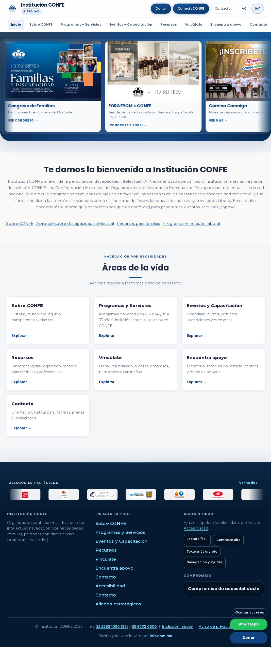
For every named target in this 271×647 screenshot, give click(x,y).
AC (244, 8)
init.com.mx (161, 636)
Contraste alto (228, 540)
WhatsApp (248, 624)
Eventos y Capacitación (130, 24)
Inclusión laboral (177, 626)
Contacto (223, 8)
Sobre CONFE (40, 24)
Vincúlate (193, 24)
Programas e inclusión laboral (191, 223)
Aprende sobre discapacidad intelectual (75, 223)
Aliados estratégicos (118, 603)
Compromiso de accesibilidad (222, 589)
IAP (258, 8)
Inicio (16, 24)
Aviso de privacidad (217, 626)
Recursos (168, 24)
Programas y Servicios (81, 24)
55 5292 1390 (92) (112, 626)
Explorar (21, 336)
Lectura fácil (197, 539)
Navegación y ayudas (205, 562)
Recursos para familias (138, 223)
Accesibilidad (110, 585)
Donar (161, 8)
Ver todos (250, 483)
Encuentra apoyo (225, 24)
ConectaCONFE (191, 8)
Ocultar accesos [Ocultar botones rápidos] (249, 612)
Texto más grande (202, 551)
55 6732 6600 (144, 626)
